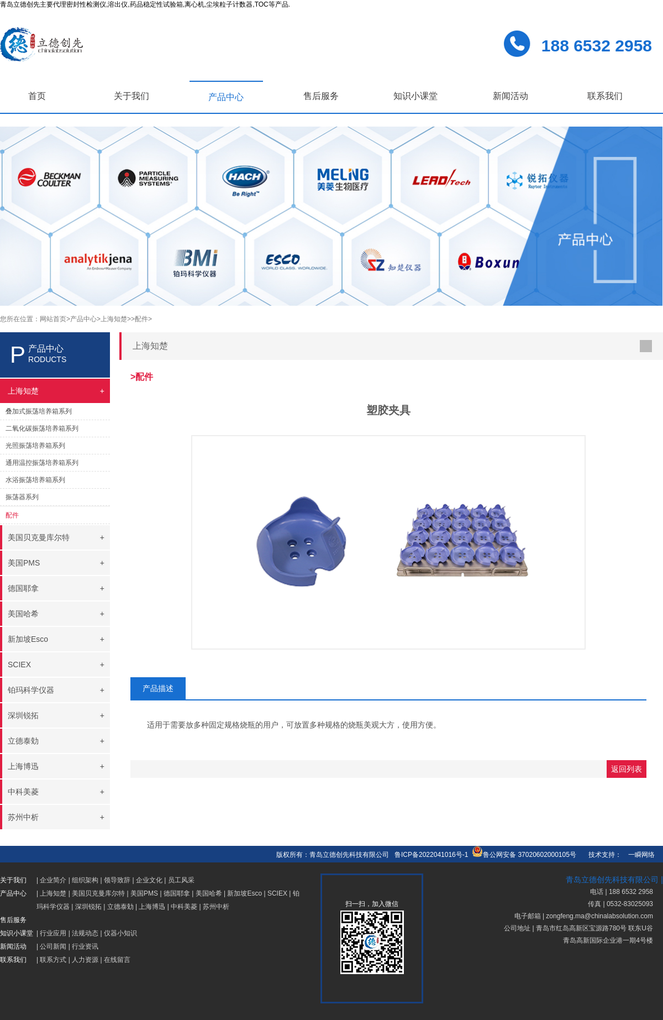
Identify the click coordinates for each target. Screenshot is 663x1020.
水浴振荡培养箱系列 (35, 480)
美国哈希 (209, 893)
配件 (12, 515)
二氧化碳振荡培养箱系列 (42, 428)
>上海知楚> (114, 319)
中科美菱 (184, 907)
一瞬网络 (638, 855)
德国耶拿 (177, 893)
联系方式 (53, 960)
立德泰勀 (120, 907)
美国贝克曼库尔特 (98, 893)
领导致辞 (117, 880)
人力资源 (85, 960)
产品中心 (226, 97)
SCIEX (277, 893)
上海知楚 (53, 893)
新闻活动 (510, 96)
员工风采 (181, 880)
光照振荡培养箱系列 (35, 445)
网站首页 (53, 319)
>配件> (141, 319)
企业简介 (53, 880)
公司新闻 (53, 946)
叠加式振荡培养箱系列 (39, 411)
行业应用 (53, 933)
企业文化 (149, 880)
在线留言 (117, 960)
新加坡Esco (244, 893)
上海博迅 (152, 907)
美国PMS (144, 893)
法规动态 (85, 933)
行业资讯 (85, 946)
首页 (37, 96)
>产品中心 (81, 319)
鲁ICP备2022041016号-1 (431, 855)
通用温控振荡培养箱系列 (42, 463)
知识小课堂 (415, 96)
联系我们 (605, 96)
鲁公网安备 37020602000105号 (524, 855)
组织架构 (85, 880)
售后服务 (321, 96)
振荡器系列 (22, 497)
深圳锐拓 (88, 907)
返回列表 (626, 769)
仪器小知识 (120, 933)
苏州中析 (216, 907)
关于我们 (131, 96)
